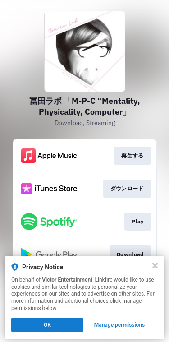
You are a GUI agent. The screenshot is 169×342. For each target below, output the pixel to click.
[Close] (155, 266)
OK (47, 325)
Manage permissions (119, 325)
